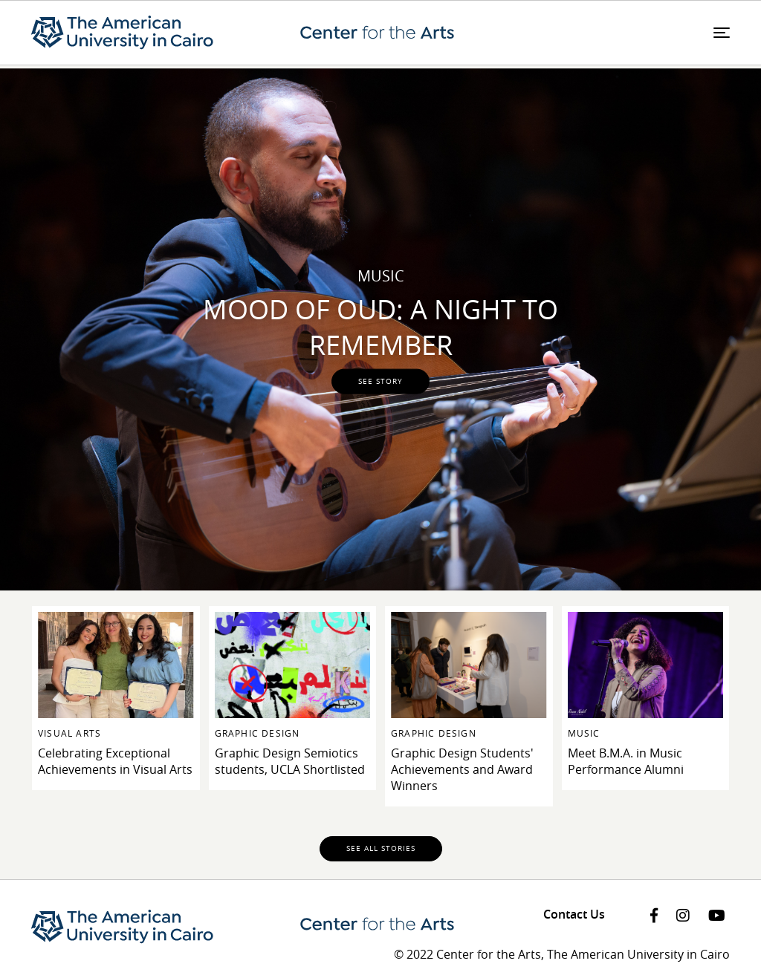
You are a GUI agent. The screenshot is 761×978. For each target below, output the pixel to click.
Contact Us (574, 914)
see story (380, 380)
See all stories (380, 848)
